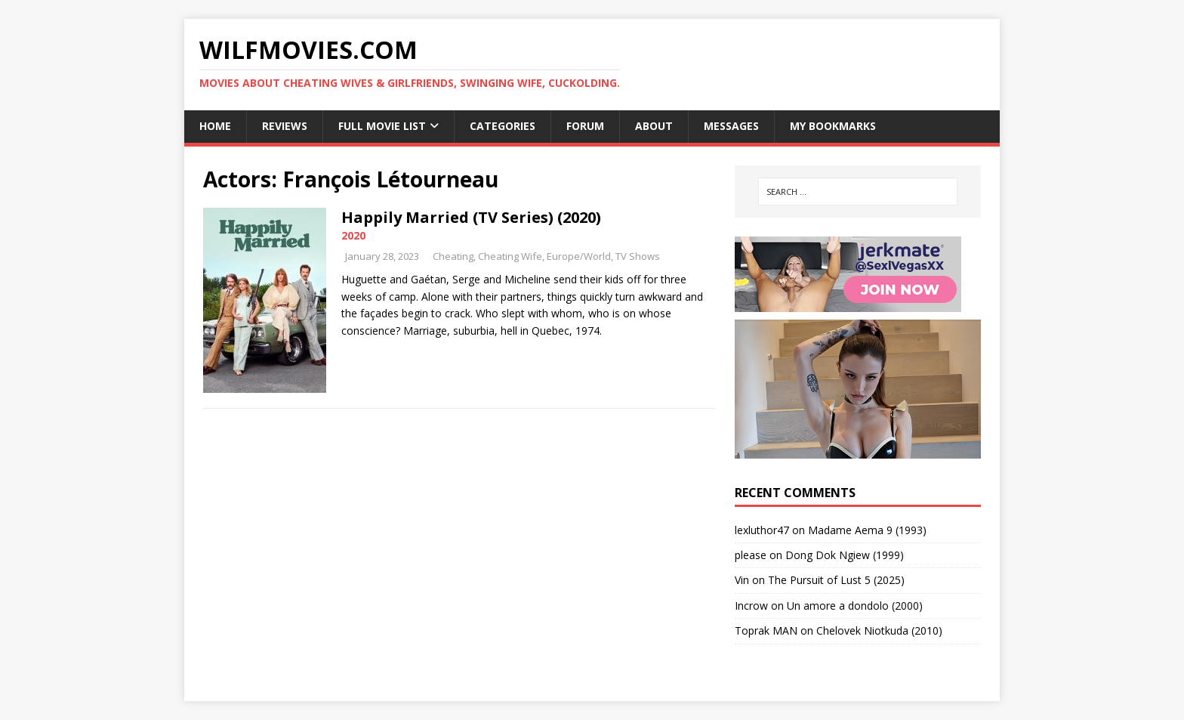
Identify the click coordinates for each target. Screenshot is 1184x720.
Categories (502, 126)
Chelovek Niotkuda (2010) (879, 630)
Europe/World (579, 256)
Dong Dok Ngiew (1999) (844, 555)
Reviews (284, 126)
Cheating (453, 256)
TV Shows (637, 256)
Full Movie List (382, 126)
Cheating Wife (510, 256)
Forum (585, 126)
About (654, 126)
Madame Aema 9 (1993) (867, 530)
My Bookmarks (833, 126)
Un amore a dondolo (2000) (855, 605)
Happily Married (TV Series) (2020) (471, 217)
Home (215, 126)
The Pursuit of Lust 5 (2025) (836, 580)
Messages (731, 126)
